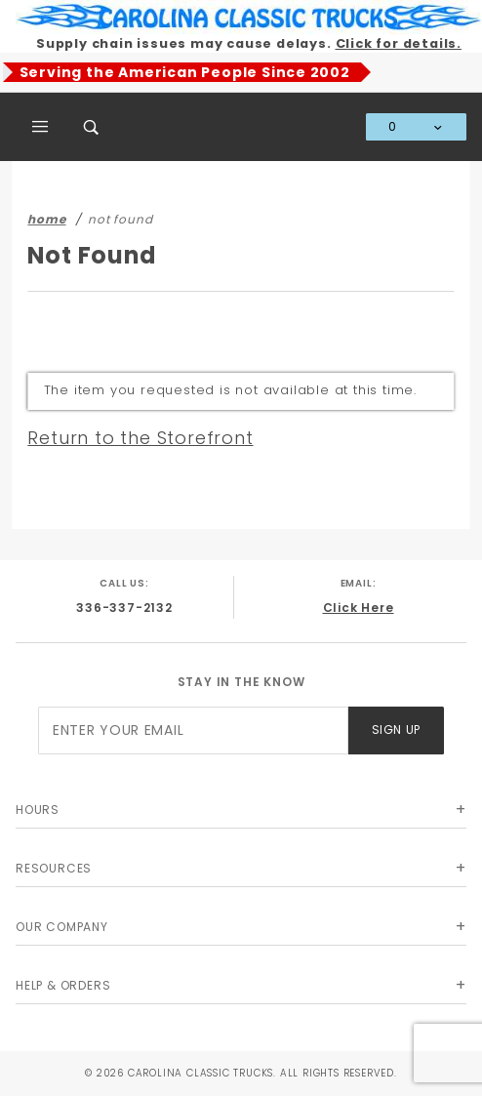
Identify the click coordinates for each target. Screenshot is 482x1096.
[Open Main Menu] (41, 127)
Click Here (358, 607)
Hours (38, 809)
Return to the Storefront (140, 438)
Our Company (62, 926)
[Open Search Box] (91, 127)
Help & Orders (63, 985)
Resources (54, 868)
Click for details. (399, 43)
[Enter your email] (193, 730)
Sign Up (396, 729)
